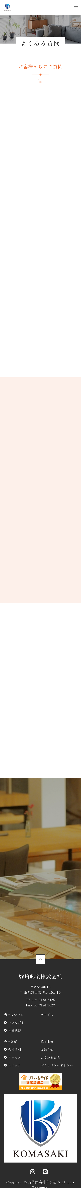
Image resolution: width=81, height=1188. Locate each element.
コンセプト (16, 1022)
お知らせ (47, 1049)
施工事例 (47, 1041)
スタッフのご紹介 (40, 939)
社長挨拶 (14, 1030)
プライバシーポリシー (57, 1065)
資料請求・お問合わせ (40, 859)
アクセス (14, 1057)
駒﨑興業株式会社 (40, 976)
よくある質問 (50, 1057)
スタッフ (14, 1065)
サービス (47, 1014)
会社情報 (14, 1049)
